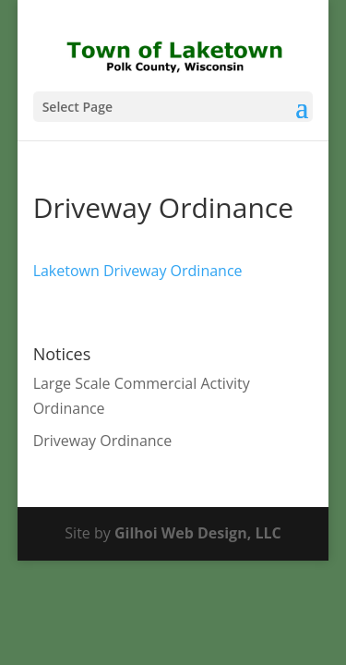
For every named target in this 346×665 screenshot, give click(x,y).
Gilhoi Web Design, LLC (197, 533)
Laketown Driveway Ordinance (138, 270)
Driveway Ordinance (103, 440)
